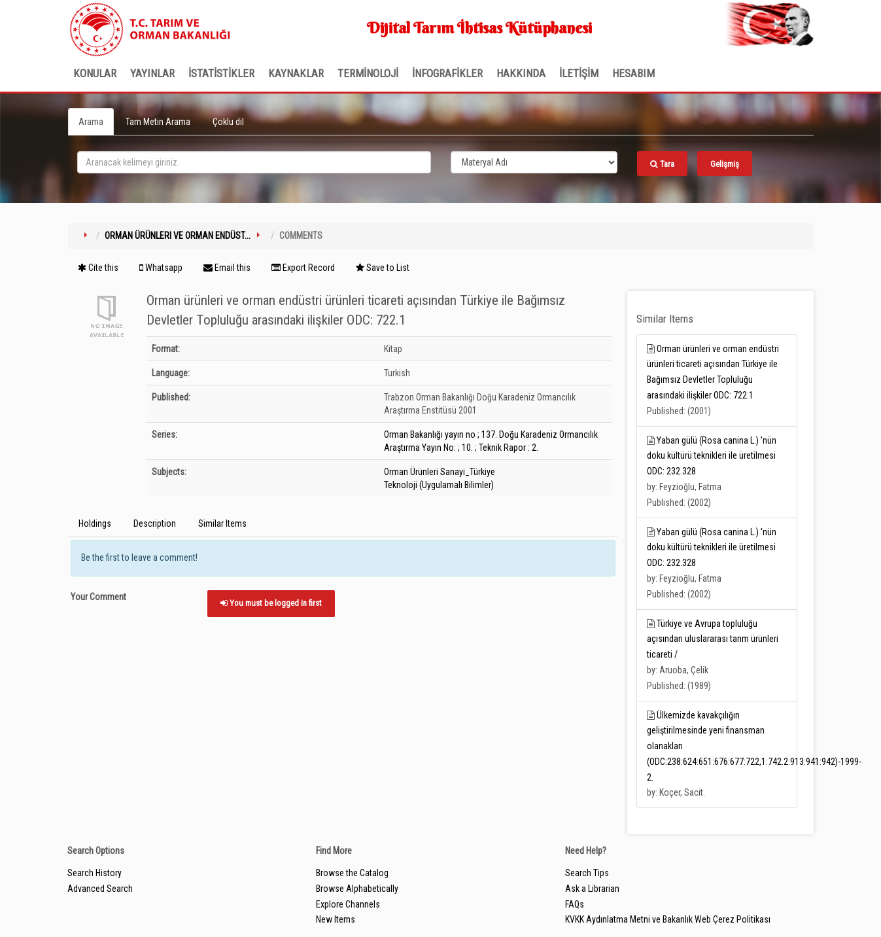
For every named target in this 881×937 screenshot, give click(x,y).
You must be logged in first (271, 603)
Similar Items (222, 523)
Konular (94, 73)
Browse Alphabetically (357, 888)
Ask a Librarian (592, 888)
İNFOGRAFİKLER (447, 73)
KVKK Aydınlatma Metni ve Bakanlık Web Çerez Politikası (667, 919)
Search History (94, 873)
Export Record (303, 267)
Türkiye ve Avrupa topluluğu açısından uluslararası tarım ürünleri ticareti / (712, 639)
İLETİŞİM (578, 73)
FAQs (574, 904)
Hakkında (520, 73)
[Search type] (534, 162)
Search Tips (587, 873)
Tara (662, 164)
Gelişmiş (724, 164)
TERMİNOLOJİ (367, 73)
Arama (90, 121)
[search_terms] (254, 162)
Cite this (98, 267)
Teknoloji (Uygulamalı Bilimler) (439, 485)
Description (154, 523)
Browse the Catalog (352, 873)
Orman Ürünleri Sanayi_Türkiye (439, 472)
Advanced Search (100, 888)
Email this (226, 267)
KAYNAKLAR (296, 73)
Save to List (382, 267)
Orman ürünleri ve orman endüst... (177, 235)
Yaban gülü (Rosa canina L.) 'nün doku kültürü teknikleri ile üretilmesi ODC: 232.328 (711, 456)
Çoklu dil (228, 121)
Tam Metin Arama (158, 121)
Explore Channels (348, 904)
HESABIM (633, 73)
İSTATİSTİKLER (221, 73)
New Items (335, 919)
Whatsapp (160, 267)
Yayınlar (152, 73)
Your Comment (98, 597)
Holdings (94, 523)
